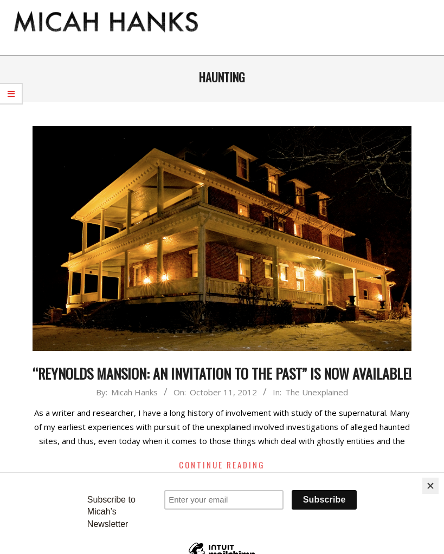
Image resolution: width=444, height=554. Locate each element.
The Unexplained (316, 392)
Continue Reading (222, 465)
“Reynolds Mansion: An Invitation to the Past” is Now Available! (222, 373)
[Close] (430, 486)
